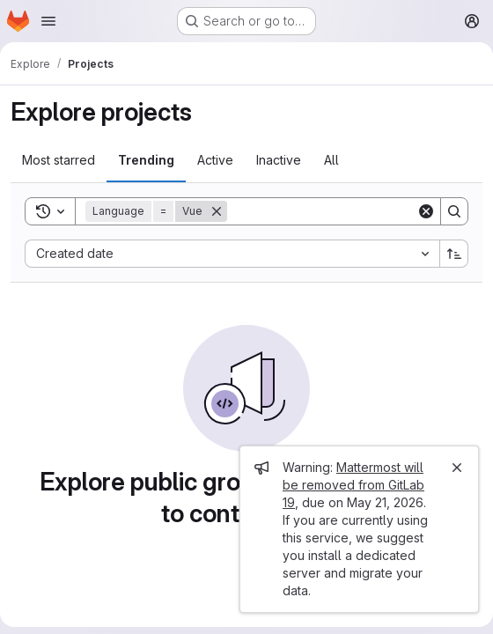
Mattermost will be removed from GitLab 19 (353, 485)
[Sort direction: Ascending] (454, 254)
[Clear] (426, 211)
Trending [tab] (146, 159)
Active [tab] (215, 159)
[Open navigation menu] (48, 21)
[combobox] (232, 254)
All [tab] (331, 159)
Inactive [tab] (278, 159)
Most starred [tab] (58, 159)
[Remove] (216, 211)
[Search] (336, 211)
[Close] (456, 467)
